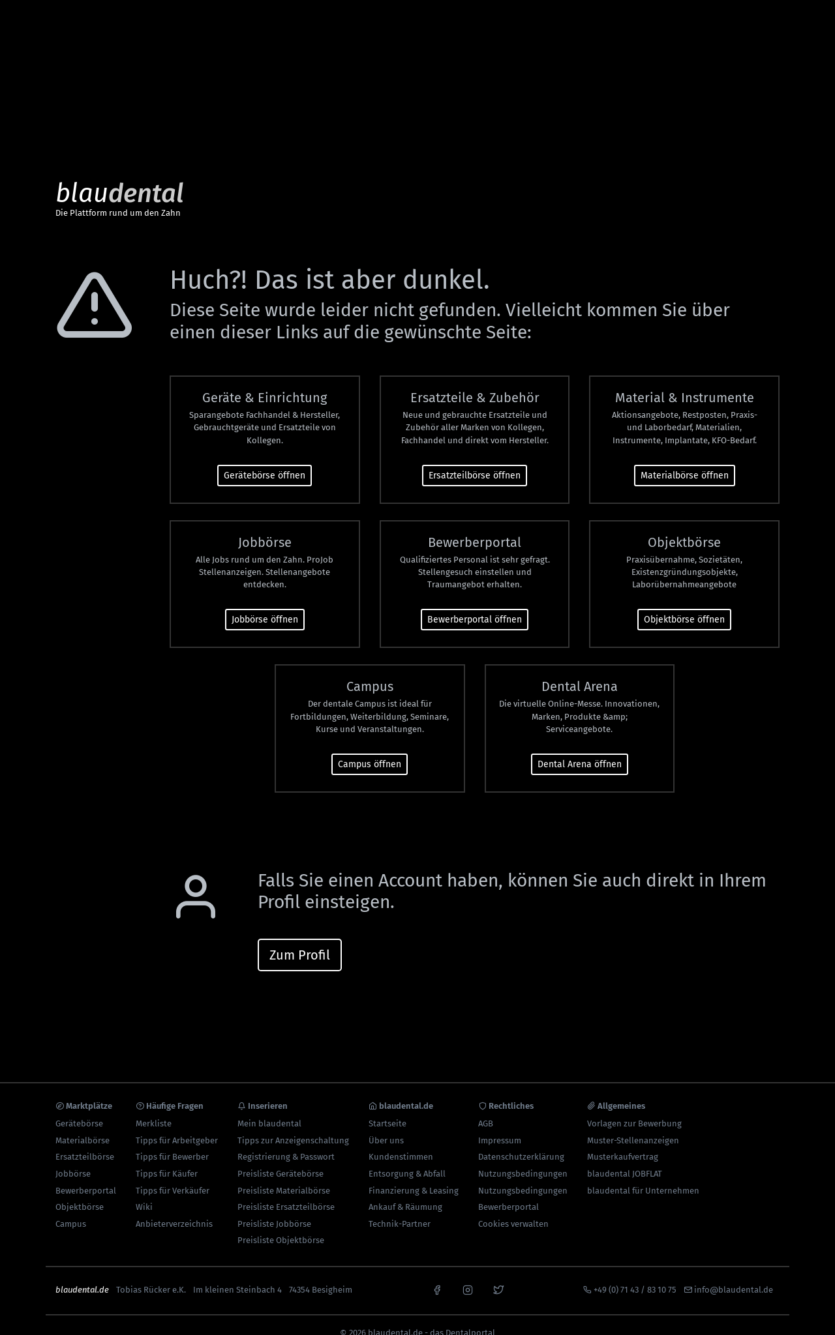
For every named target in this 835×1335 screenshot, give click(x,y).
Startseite (387, 1108)
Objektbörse (79, 1191)
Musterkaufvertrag (622, 1142)
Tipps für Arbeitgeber (177, 1125)
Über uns (386, 1125)
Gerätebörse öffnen (264, 459)
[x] (498, 1273)
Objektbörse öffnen (684, 604)
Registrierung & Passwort (286, 1142)
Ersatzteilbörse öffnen (475, 459)
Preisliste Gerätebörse (280, 1158)
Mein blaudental (269, 1108)
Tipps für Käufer (167, 1158)
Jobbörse (73, 1158)
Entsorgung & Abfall (407, 1158)
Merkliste (154, 1108)
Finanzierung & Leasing (414, 1175)
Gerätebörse (79, 1108)
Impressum (499, 1125)
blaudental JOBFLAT (624, 1158)
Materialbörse (82, 1125)
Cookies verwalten (513, 1208)
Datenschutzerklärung (521, 1142)
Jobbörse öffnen (265, 604)
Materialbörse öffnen (685, 459)
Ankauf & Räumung (405, 1191)
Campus (70, 1208)
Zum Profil (299, 939)
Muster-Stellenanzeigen (633, 1125)
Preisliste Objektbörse (280, 1225)
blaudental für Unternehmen (643, 1175)
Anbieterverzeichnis (174, 1208)
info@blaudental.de (733, 1274)
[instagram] (468, 1273)
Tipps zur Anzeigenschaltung (293, 1125)
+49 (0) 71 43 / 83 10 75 (635, 1274)
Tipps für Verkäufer (172, 1175)
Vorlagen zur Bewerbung (634, 1108)
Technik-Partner (400, 1208)
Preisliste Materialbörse (283, 1175)
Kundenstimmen (401, 1142)
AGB (485, 1108)
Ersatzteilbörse (84, 1142)
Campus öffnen (369, 748)
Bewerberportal (85, 1175)
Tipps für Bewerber (172, 1142)
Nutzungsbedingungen (523, 1158)
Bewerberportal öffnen (474, 604)
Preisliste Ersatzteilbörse (286, 1191)
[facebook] (437, 1273)
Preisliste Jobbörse (274, 1208)
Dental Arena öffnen (580, 748)
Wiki (144, 1191)
